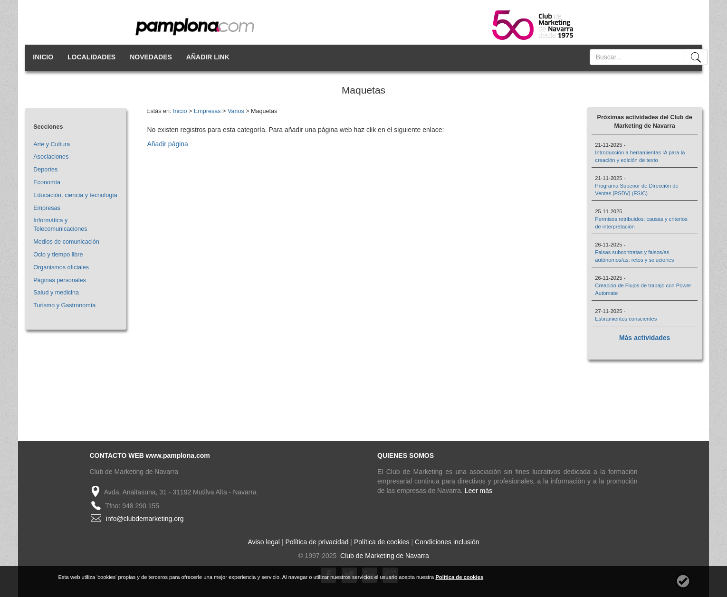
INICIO (43, 57)
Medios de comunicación (66, 241)
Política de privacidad (316, 542)
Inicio (180, 111)
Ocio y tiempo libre (58, 254)
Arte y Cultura (51, 144)
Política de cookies (382, 542)
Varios (236, 111)
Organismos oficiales (61, 267)
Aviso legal (264, 542)
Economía (46, 182)
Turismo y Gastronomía (64, 305)
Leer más (478, 490)
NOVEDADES (151, 57)
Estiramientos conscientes (626, 319)
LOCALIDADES (91, 57)
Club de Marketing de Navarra (383, 555)
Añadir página (167, 144)
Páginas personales (59, 280)
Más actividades (644, 337)
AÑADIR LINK (208, 57)
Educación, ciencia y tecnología (75, 195)
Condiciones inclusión (447, 542)
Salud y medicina (56, 292)
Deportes (45, 169)
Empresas (46, 208)
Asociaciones (50, 156)
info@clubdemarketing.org (145, 518)
